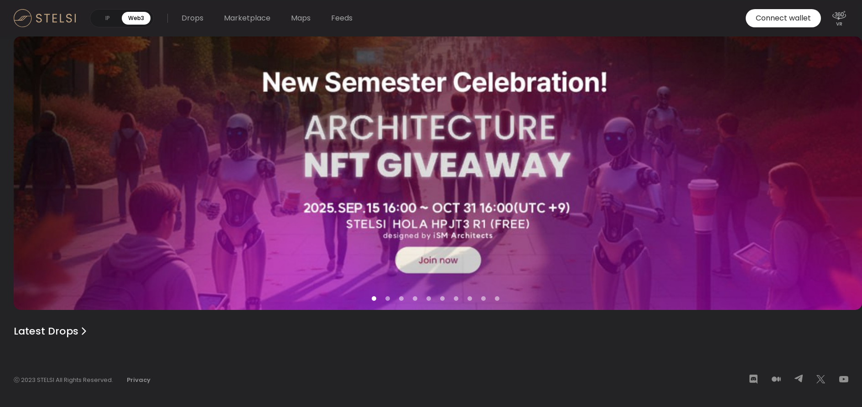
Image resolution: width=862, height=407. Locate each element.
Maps (301, 18)
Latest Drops (51, 331)
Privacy (139, 380)
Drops (192, 18)
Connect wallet (783, 18)
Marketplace (247, 18)
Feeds (342, 18)
